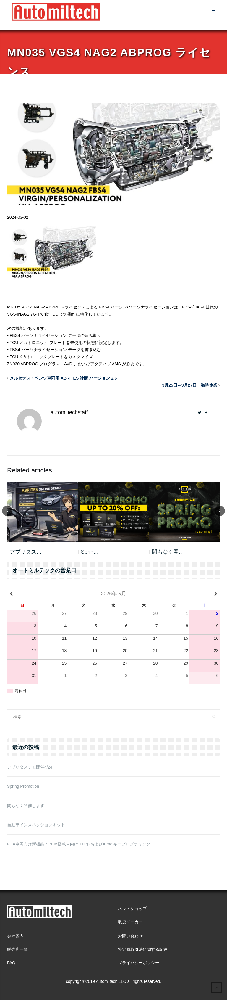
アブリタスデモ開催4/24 (29, 767)
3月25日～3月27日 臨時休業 (189, 385)
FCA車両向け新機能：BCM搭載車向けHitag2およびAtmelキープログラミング (78, 844)
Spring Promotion (23, 786)
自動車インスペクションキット (36, 824)
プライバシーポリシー (138, 962)
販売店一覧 (17, 949)
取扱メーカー (130, 921)
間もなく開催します (25, 805)
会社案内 (15, 936)
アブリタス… (26, 552)
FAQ (11, 962)
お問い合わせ (130, 936)
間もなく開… (168, 552)
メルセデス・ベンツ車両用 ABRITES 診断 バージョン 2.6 (63, 378)
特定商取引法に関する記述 (143, 949)
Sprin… (90, 552)
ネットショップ (132, 908)
